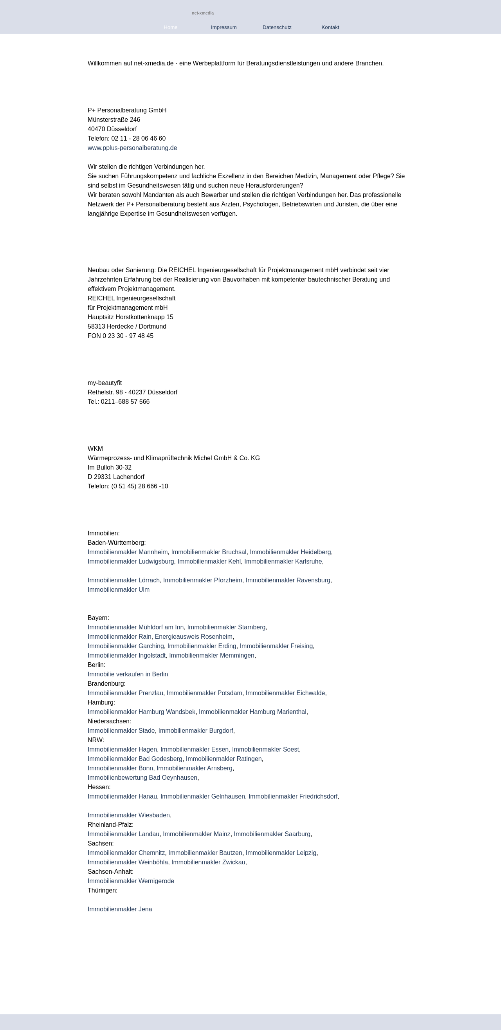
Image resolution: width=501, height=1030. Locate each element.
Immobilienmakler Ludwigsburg (131, 561)
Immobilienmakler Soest (265, 749)
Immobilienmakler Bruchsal (208, 552)
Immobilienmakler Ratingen (224, 758)
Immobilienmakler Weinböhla (128, 862)
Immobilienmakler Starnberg (226, 627)
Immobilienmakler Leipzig (281, 852)
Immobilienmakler (185, 796)
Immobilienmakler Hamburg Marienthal (252, 711)
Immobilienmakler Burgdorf (196, 730)
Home (171, 27)
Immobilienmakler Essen (194, 749)
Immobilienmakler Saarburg (272, 834)
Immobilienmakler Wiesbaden (129, 815)
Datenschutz (277, 27)
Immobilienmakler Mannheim (128, 552)
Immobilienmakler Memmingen (211, 655)
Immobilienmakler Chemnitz (126, 852)
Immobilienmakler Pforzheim (202, 580)
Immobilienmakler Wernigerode (131, 881)
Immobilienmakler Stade (121, 730)
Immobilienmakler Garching (126, 646)
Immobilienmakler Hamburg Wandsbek (141, 711)
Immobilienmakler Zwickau (208, 862)
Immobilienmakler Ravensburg (288, 580)
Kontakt (330, 27)
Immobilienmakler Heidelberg (290, 552)
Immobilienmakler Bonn (120, 768)
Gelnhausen (228, 796)
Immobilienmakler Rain (119, 636)
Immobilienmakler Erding (202, 646)
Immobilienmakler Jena (120, 909)
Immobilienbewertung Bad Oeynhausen (142, 777)
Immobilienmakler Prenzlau (125, 693)
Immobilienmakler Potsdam (204, 693)
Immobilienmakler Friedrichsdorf (293, 796)
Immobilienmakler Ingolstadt (127, 655)
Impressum (224, 27)
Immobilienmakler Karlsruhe (283, 561)
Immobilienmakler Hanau (122, 796)
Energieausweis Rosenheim (193, 636)
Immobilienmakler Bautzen (205, 852)
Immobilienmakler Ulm (119, 589)
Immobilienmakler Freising (276, 646)
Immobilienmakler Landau (123, 834)
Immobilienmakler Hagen (122, 749)
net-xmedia (203, 13)
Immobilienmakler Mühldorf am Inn (136, 627)
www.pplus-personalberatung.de (132, 148)
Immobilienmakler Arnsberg (194, 768)
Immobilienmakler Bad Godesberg (135, 758)
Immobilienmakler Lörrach (124, 580)
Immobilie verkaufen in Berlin (128, 674)
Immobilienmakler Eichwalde (285, 693)
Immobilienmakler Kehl (209, 561)
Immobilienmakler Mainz (197, 834)
